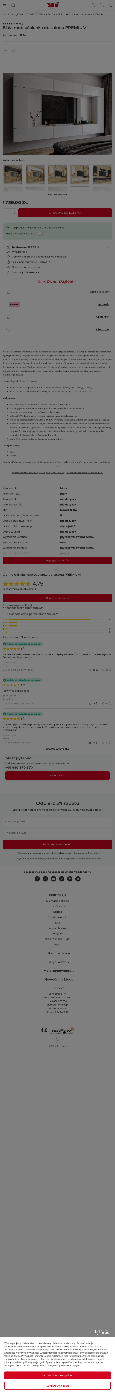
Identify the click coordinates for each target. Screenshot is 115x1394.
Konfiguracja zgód (57, 1385)
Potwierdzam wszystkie (57, 1375)
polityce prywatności (28, 1352)
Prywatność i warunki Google (36, 1356)
